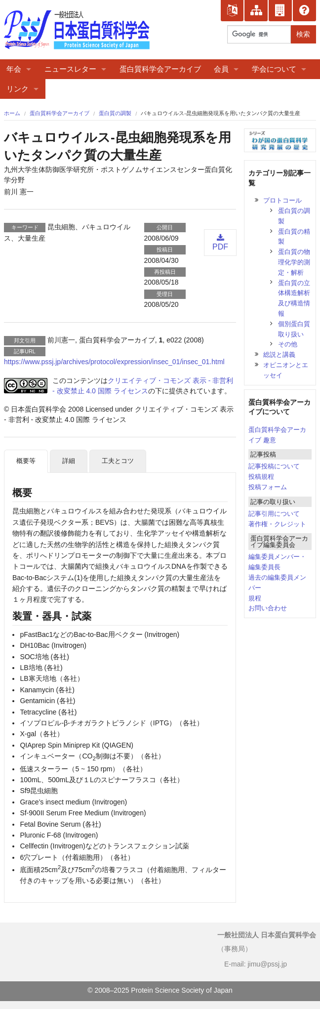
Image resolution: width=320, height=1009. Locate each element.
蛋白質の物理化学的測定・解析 (294, 262)
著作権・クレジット (277, 524)
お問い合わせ (267, 608)
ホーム (12, 113)
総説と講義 (279, 354)
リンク (17, 88)
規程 (254, 598)
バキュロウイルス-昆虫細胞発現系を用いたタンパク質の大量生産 (220, 113)
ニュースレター (70, 69)
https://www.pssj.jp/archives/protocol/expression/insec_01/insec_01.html (114, 362)
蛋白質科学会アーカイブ (160, 69)
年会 (13, 69)
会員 (221, 69)
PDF (220, 242)
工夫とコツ (118, 460)
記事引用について (274, 513)
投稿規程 (261, 476)
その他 (287, 344)
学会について (274, 69)
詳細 (68, 460)
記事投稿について (274, 466)
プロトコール (282, 200)
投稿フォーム (267, 487)
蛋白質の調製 (115, 113)
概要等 (26, 460)
